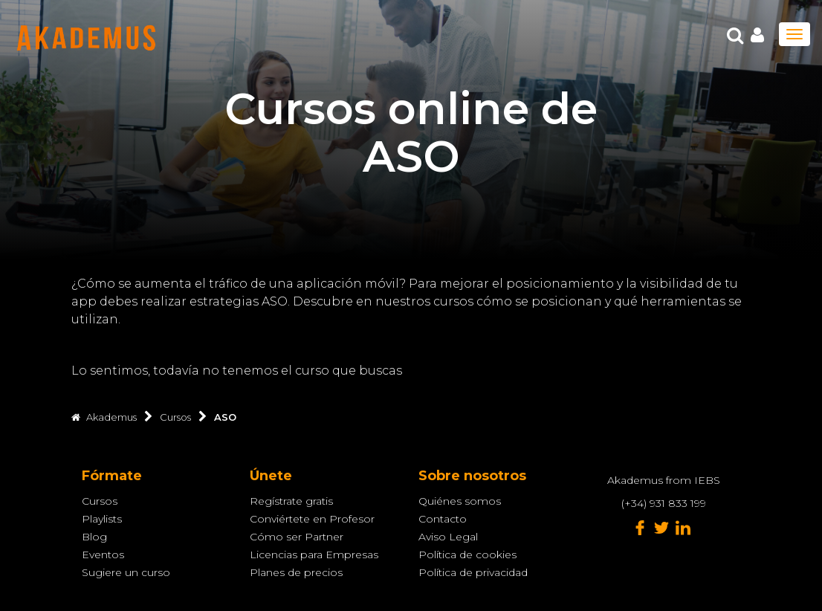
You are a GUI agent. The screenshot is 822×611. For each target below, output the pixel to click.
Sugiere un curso (126, 572)
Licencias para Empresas (314, 554)
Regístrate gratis (291, 501)
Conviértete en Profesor (312, 519)
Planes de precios (296, 572)
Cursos (99, 501)
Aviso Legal (448, 536)
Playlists (102, 519)
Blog (94, 536)
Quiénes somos (459, 501)
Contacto (442, 519)
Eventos (103, 554)
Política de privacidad (473, 572)
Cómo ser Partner (296, 536)
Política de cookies (467, 554)
